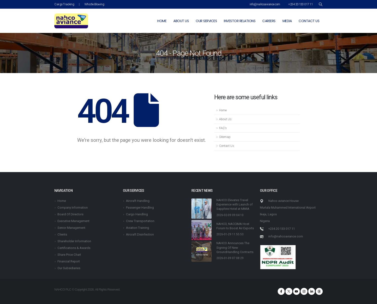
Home (161, 21)
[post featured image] (201, 209)
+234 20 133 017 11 (299, 4)
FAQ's (223, 128)
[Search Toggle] (320, 4)
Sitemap (225, 137)
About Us (225, 119)
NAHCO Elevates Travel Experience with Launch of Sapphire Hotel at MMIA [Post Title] (234, 204)
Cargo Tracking (64, 4)
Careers (269, 21)
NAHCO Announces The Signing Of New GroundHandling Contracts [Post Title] (234, 247)
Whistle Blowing (94, 4)
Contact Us (226, 146)
